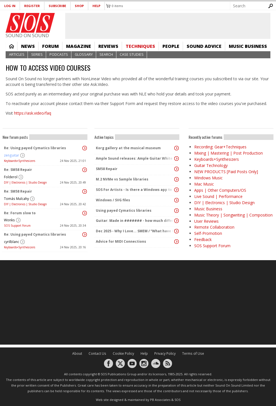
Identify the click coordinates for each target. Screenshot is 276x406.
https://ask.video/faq (32, 113)
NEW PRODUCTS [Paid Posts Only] (226, 171)
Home (11, 46)
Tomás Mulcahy (16, 198)
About (77, 353)
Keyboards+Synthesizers (19, 161)
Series (37, 54)
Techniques (140, 46)
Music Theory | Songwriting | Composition (233, 215)
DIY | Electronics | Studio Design (25, 182)
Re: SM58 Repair (18, 169)
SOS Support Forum (17, 225)
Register (32, 6)
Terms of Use (193, 353)
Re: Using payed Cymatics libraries (35, 148)
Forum (50, 46)
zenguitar (11, 155)
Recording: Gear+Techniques (220, 147)
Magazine (78, 46)
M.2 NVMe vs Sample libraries (122, 179)
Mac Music (204, 184)
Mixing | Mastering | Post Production (228, 153)
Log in (9, 6)
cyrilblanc (11, 241)
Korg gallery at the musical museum (128, 148)
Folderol (10, 177)
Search (106, 54)
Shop (79, 6)
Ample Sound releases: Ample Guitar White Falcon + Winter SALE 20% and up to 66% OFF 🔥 (135, 158)
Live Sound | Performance (218, 196)
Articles (16, 54)
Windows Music (208, 177)
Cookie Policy (123, 353)
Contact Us (97, 353)
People (170, 46)
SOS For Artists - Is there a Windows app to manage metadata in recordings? (135, 189)
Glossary (84, 54)
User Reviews (206, 221)
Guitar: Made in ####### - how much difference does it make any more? (135, 220)
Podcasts (58, 54)
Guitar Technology (211, 165)
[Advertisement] (138, 302)
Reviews (108, 46)
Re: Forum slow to (20, 213)
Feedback (203, 239)
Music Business (248, 46)
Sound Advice (204, 46)
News (28, 46)
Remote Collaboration (214, 227)
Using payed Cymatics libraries (123, 210)
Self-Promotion (208, 233)
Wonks (9, 220)
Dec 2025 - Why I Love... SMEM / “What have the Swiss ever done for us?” (135, 231)
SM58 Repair (106, 168)
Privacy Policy (165, 353)
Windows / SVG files (113, 200)
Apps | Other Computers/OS (220, 190)
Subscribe (57, 6)
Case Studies (132, 54)
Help (96, 6)
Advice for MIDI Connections (121, 241)
